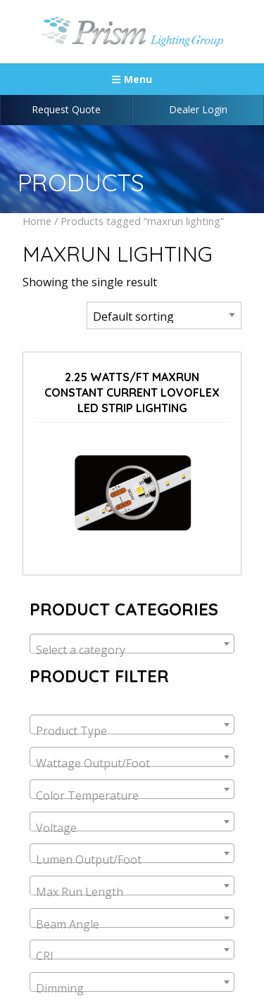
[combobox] (132, 643)
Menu (131, 79)
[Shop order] (164, 315)
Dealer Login (198, 109)
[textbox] (132, 649)
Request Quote (66, 109)
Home (37, 221)
